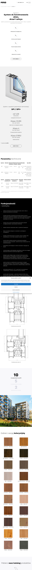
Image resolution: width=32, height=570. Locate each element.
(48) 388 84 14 (20, 2)
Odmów (16, 287)
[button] (30, 278)
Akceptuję (16, 284)
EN (27, 2)
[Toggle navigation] (29, 3)
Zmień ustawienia (16, 289)
